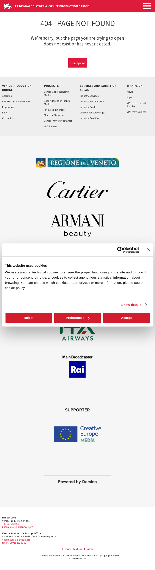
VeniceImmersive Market (58, 120)
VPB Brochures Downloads (16, 101)
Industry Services (89, 95)
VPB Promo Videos (136, 111)
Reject (28, 318)
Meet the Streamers (54, 115)
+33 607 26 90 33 (11, 523)
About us (7, 95)
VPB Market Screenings (92, 112)
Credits (88, 549)
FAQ (4, 112)
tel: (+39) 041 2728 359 (14, 542)
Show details (131, 305)
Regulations (8, 107)
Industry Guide (88, 107)
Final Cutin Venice (54, 109)
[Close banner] (148, 249)
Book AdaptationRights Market (57, 102)
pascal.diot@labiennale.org (17, 526)
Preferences (77, 318)
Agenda (131, 97)
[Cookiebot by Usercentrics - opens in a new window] (120, 250)
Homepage (77, 63)
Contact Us (8, 118)
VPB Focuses (50, 126)
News (130, 91)
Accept (126, 318)
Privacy (66, 549)
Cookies (77, 549)
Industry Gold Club (90, 118)
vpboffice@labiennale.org (16, 539)
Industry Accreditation (92, 101)
